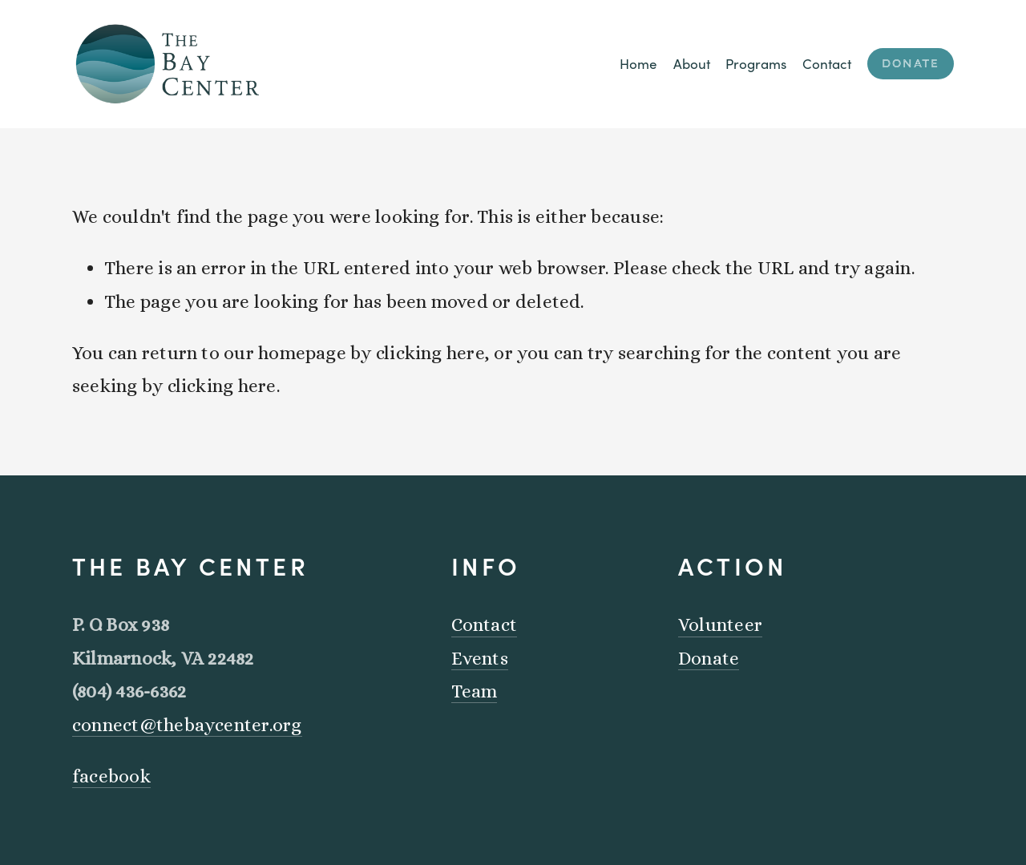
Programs (755, 64)
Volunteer (720, 624)
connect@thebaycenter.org (187, 724)
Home (638, 64)
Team (474, 691)
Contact (826, 64)
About (691, 64)
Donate (910, 64)
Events (479, 658)
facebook (111, 776)
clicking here (430, 352)
